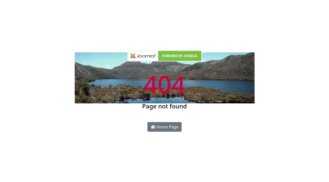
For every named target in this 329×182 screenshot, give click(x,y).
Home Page (164, 127)
